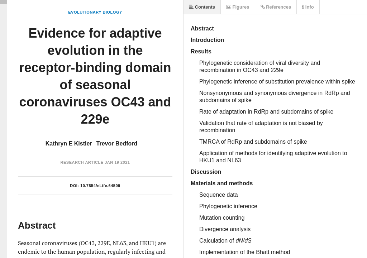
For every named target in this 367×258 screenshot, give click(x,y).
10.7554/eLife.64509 (100, 185)
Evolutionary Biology (95, 12)
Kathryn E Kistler (69, 143)
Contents (202, 7)
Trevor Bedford (117, 143)
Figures (237, 7)
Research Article (82, 162)
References (276, 7)
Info (308, 7)
